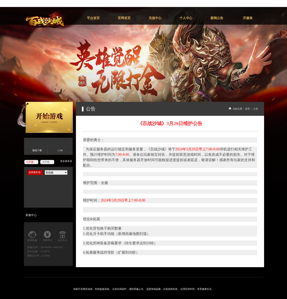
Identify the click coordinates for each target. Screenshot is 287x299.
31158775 (45, 251)
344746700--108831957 (51, 247)
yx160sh (46, 255)
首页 (247, 108)
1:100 (60, 150)
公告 (255, 108)
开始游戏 (45, 117)
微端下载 (37, 150)
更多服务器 (66, 161)
